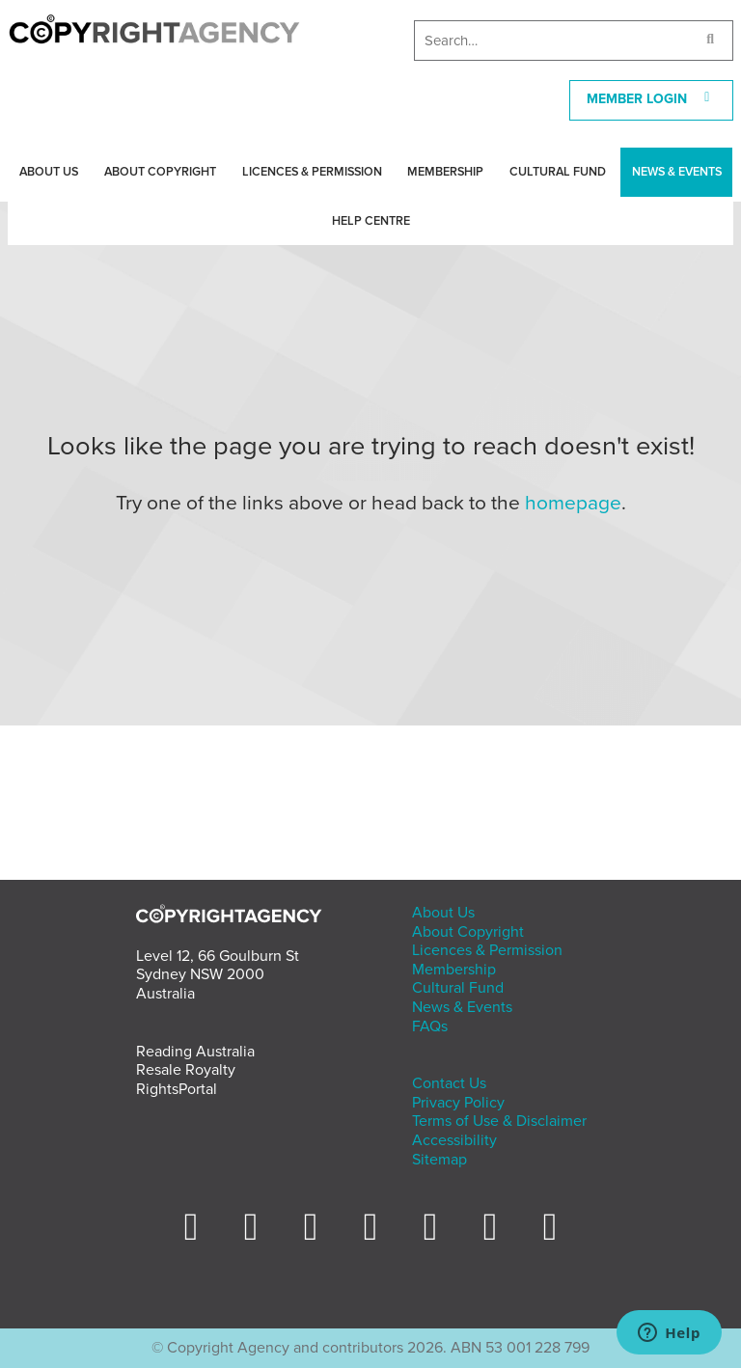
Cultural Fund (557, 171)
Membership (445, 171)
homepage (573, 503)
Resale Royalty (185, 1070)
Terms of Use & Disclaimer (499, 1121)
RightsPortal (176, 1089)
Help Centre (371, 221)
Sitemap (439, 1159)
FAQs (430, 1026)
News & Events (677, 171)
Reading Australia (195, 1051)
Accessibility (454, 1140)
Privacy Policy (458, 1102)
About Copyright (160, 171)
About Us (48, 171)
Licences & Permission (312, 171)
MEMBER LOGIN (651, 99)
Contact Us (449, 1083)
